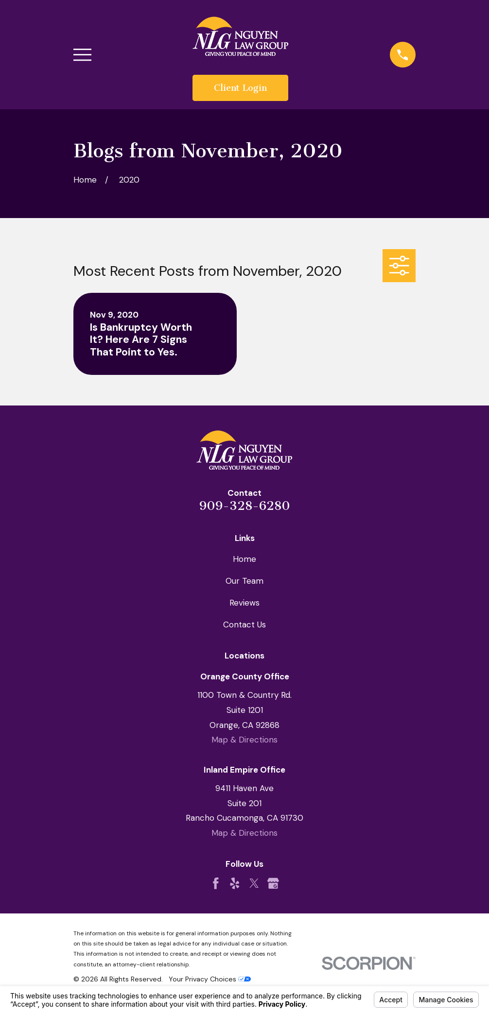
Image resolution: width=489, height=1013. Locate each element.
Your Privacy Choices (210, 979)
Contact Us (244, 624)
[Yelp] (235, 883)
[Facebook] (216, 883)
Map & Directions (244, 739)
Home (244, 559)
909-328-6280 (244, 506)
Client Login (240, 88)
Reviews (244, 602)
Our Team (244, 580)
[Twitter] (254, 883)
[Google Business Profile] (273, 883)
